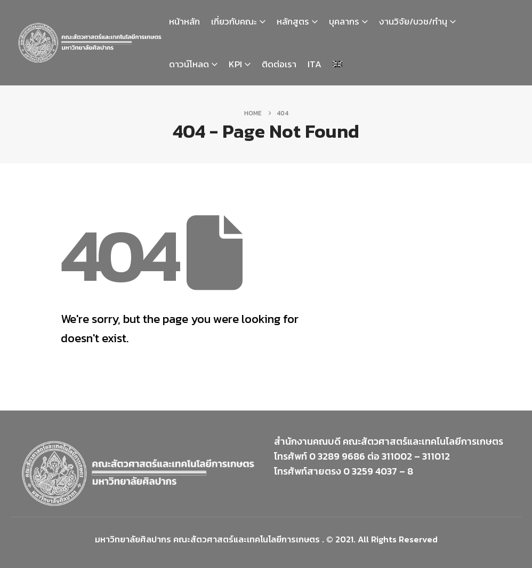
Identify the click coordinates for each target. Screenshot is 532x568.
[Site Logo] (90, 42)
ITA (314, 64)
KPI (235, 64)
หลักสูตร (293, 21)
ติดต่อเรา (279, 64)
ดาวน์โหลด (189, 64)
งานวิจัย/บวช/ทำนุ (413, 21)
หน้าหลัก (184, 21)
